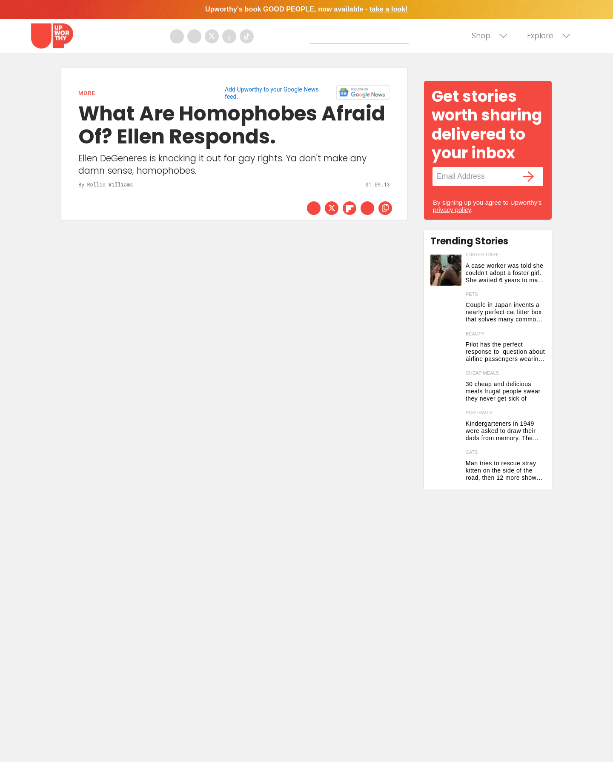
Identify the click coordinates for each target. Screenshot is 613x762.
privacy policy (452, 209)
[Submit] (317, 37)
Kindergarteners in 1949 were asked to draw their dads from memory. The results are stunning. (501, 431)
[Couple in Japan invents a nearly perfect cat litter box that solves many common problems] (445, 309)
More (86, 93)
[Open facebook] (177, 36)
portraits (479, 412)
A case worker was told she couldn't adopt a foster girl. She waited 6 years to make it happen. (505, 273)
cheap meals (482, 372)
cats (472, 452)
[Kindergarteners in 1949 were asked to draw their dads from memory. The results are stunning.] (445, 428)
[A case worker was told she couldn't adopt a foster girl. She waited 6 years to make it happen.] (445, 270)
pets (472, 294)
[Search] (361, 35)
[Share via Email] (367, 208)
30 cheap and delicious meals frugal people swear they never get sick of (503, 391)
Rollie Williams (110, 184)
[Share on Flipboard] (349, 208)
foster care (482, 254)
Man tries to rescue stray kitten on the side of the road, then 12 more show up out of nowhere (501, 470)
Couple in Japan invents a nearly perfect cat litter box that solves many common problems (504, 312)
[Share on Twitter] (331, 208)
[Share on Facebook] (314, 208)
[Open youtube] (229, 36)
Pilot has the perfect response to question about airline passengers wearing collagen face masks (505, 352)
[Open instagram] (194, 36)
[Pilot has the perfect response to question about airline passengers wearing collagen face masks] (445, 349)
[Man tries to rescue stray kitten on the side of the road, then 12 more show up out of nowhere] (445, 467)
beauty (475, 333)
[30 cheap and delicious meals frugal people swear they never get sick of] (445, 388)
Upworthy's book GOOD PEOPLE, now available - (306, 9)
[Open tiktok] (247, 36)
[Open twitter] (212, 36)
